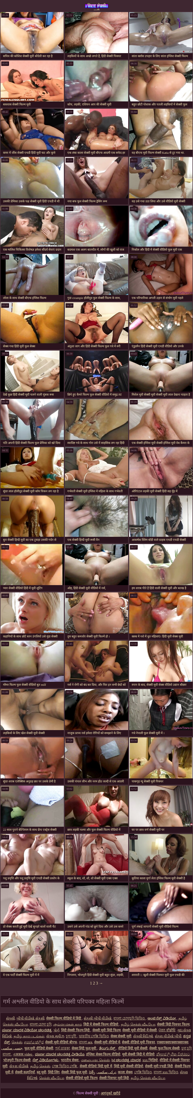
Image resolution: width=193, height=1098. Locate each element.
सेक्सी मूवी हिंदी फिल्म (106, 1030)
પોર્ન (56, 1030)
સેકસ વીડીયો (18, 1066)
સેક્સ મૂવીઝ (55, 1036)
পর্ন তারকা (62, 1048)
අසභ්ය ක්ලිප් (34, 1042)
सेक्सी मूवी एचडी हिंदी (159, 1066)
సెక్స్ (92, 1072)
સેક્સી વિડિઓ (143, 1036)
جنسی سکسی (12, 1048)
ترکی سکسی (106, 1072)
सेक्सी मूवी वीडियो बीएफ (61, 1042)
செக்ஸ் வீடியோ (51, 1078)
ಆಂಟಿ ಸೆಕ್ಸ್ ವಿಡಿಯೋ (162, 1018)
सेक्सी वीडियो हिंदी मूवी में (96, 1066)
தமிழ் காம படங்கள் (29, 1036)
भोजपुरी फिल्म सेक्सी (17, 1060)
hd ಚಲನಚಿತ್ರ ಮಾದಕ (126, 1060)
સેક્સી (10, 1018)
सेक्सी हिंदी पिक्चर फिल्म (173, 1024)
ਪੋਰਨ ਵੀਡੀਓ (167, 1030)
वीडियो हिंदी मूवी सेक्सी (133, 1048)
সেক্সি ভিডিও (143, 1072)
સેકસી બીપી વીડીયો (98, 1018)
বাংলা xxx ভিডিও (166, 1072)
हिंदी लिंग (54, 1072)
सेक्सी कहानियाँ (25, 1072)
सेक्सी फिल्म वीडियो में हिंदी (64, 1018)
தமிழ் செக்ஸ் (40, 1066)
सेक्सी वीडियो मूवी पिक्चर (138, 1042)
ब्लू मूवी (41, 1072)
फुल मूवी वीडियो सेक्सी (39, 1048)
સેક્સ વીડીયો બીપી (168, 1036)
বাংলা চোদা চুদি (41, 1024)
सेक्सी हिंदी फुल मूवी (74, 1072)
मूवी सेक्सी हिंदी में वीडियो (138, 1054)
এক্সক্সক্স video (23, 1054)
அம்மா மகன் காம (67, 1024)
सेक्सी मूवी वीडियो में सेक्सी (139, 1030)
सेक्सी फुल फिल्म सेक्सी (164, 1048)
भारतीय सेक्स (70, 1060)
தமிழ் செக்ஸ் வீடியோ (138, 1024)
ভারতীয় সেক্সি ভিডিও (94, 1036)
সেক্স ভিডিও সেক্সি (65, 1066)
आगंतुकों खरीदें (110, 1093)
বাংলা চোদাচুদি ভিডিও (129, 1018)
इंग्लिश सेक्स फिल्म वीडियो (103, 1054)
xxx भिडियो (150, 1060)
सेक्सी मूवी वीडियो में (107, 1042)
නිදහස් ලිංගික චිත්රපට (173, 1054)
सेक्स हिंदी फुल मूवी (84, 1048)
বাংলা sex (85, 1042)
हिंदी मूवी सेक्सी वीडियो (128, 1066)
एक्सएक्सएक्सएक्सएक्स (172, 1042)
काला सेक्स (125, 1072)
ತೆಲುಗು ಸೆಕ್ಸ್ (107, 1048)
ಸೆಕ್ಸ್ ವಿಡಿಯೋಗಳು (45, 1060)
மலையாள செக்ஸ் (95, 1060)
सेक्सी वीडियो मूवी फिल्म (82, 1078)
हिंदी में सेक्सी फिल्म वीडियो (101, 1024)
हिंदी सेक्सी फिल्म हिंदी (76, 1030)
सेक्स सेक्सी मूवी (121, 1036)
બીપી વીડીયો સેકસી (30, 1018)
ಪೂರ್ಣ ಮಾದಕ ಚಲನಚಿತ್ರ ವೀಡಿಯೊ (60, 1054)
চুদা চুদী (71, 1036)
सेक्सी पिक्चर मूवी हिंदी (114, 1078)
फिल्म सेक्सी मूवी (96, 6)
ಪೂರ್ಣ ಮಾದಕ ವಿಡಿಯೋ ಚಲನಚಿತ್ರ (27, 1030)
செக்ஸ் (17, 1042)
